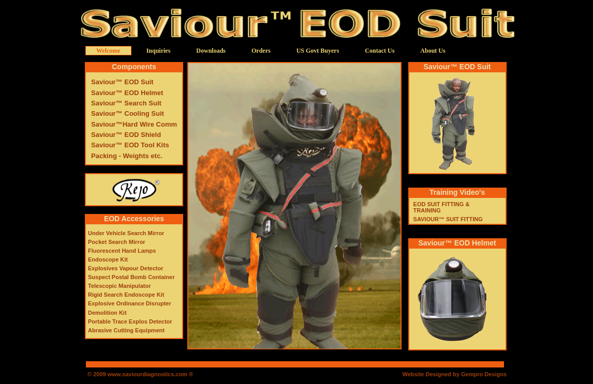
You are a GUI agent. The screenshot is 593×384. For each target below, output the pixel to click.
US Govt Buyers (318, 50)
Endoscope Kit (108, 259)
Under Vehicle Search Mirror (126, 233)
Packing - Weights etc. (126, 156)
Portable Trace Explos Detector (130, 321)
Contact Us (379, 50)
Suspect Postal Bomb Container (131, 277)
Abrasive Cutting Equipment (126, 330)
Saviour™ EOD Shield (126, 135)
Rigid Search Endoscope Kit (126, 294)
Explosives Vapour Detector (126, 268)
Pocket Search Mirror (116, 242)
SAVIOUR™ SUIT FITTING (448, 219)
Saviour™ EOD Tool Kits (130, 145)
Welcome (108, 50)
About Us (432, 50)
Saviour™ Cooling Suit (127, 113)
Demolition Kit (107, 313)
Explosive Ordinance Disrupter (129, 303)
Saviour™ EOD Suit (122, 82)
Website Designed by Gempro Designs (454, 374)
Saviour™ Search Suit (126, 103)
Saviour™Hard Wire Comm (134, 124)
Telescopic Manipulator (119, 286)
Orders (261, 50)
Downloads (211, 50)
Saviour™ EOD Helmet (127, 93)
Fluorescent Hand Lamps (122, 251)
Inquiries (158, 50)
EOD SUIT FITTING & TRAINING (441, 207)
